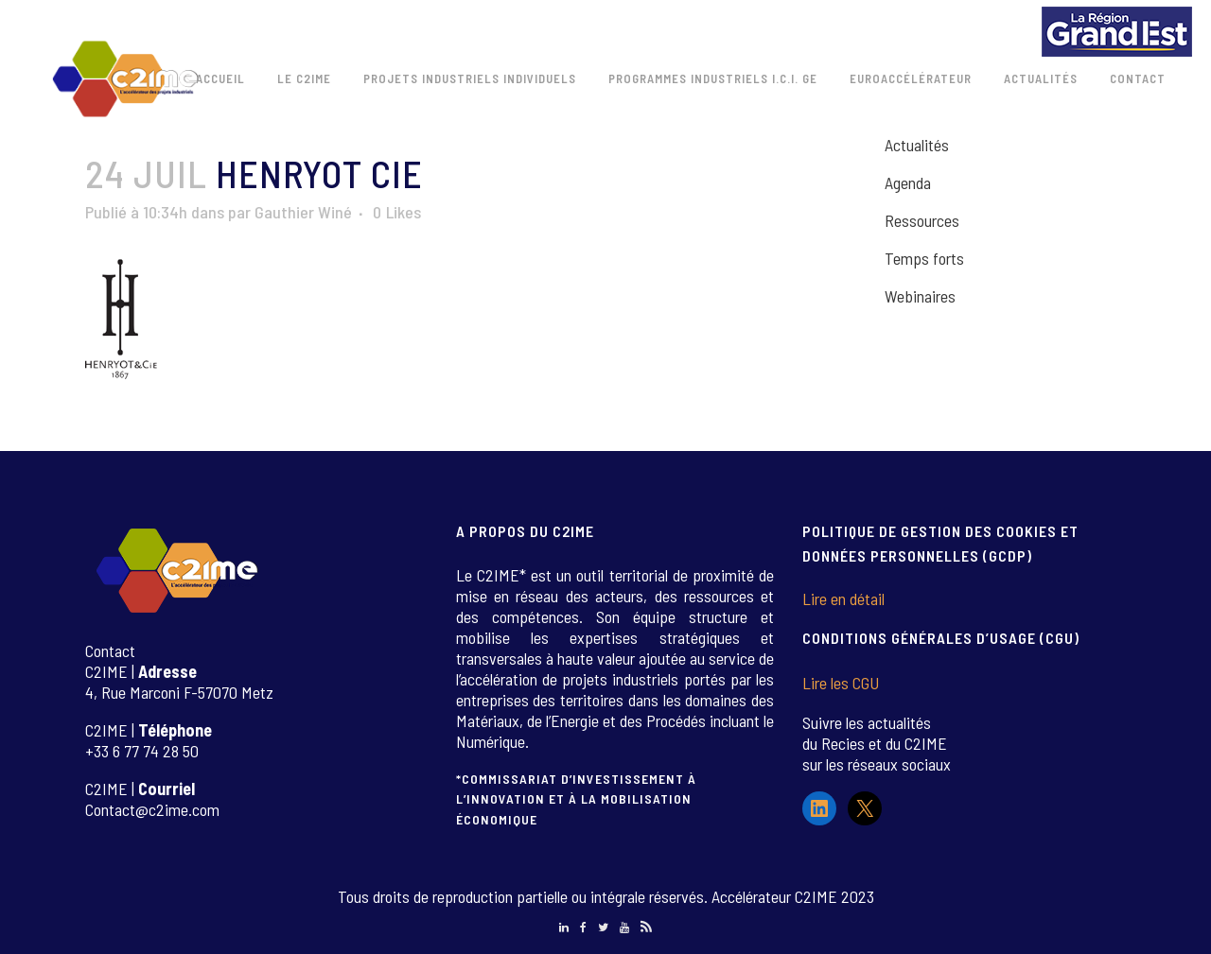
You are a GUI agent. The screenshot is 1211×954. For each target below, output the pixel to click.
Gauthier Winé (303, 211)
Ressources (922, 220)
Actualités (917, 144)
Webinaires (920, 296)
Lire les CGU (840, 682)
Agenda (908, 182)
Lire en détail (843, 598)
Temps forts (924, 258)
